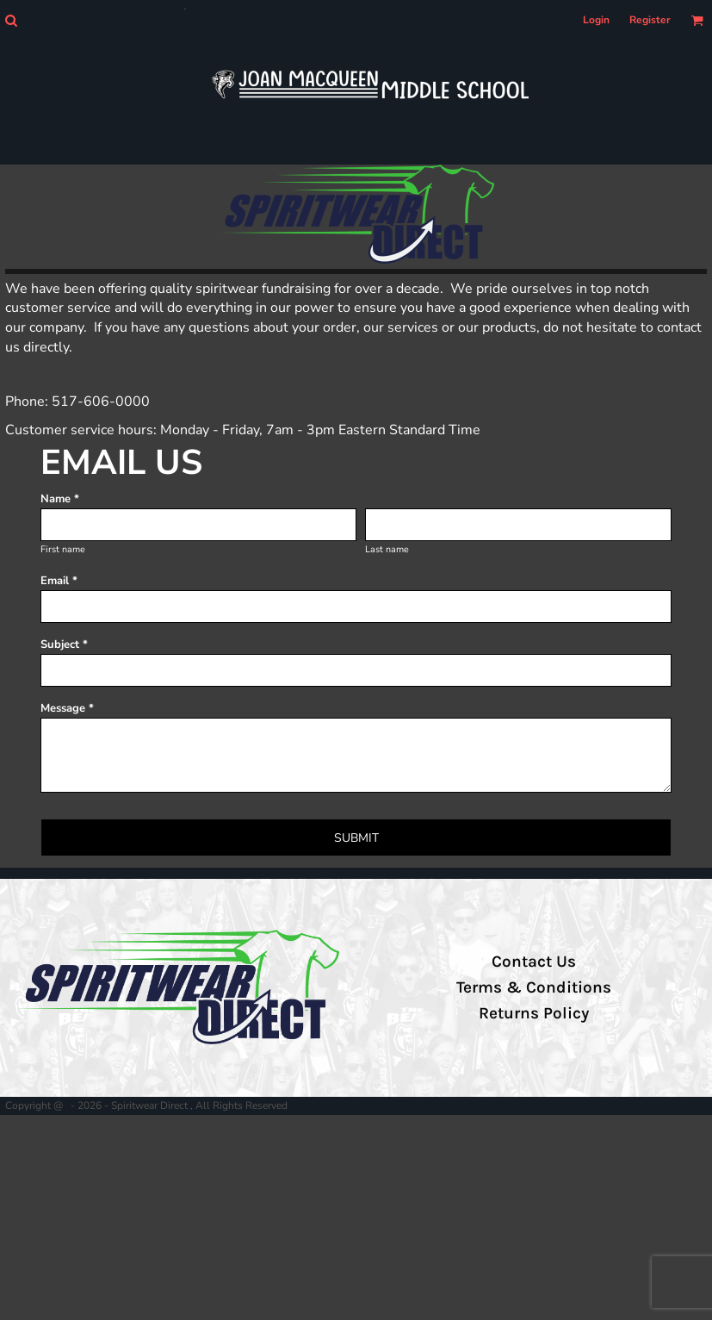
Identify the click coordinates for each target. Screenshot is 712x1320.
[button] (10, 20)
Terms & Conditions (533, 987)
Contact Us (534, 961)
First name (62, 549)
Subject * (64, 644)
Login (596, 20)
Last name (387, 549)
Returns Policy (534, 1013)
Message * (67, 708)
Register (650, 20)
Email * (58, 580)
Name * (59, 499)
